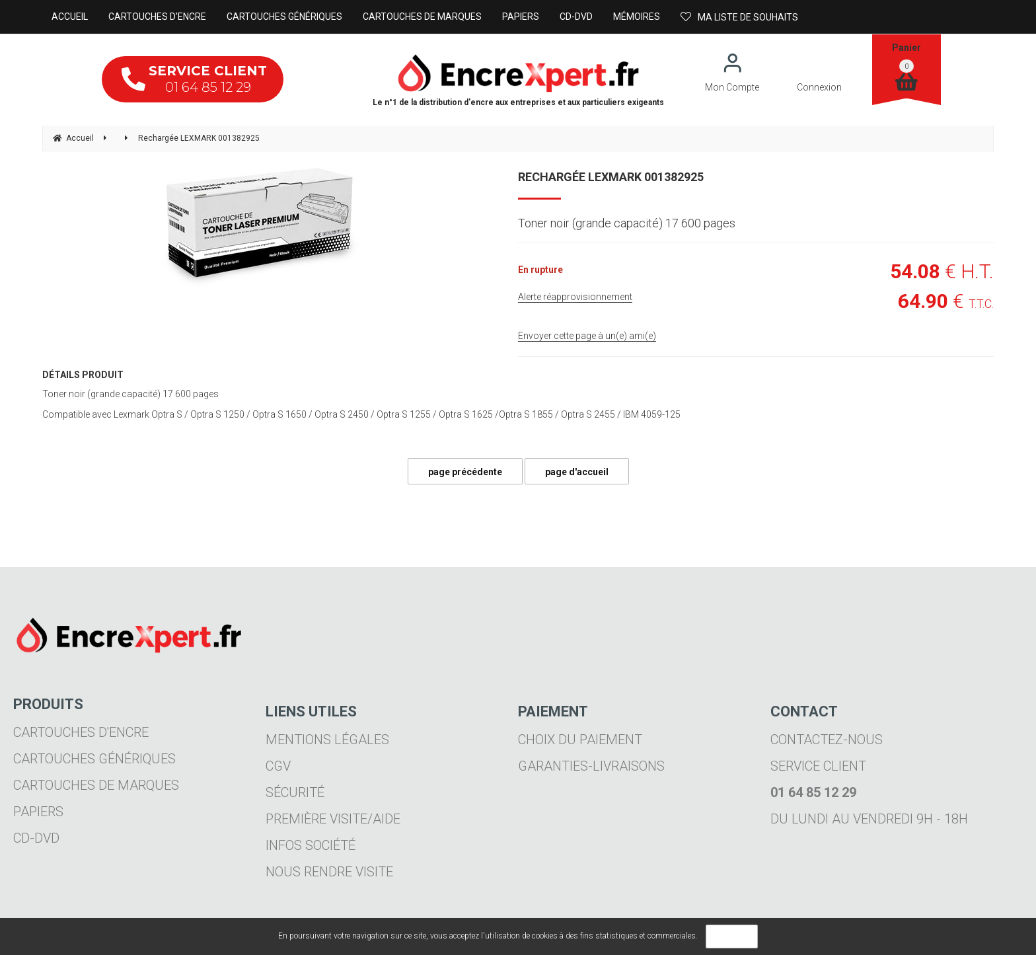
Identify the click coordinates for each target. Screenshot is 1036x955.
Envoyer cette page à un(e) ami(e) (587, 335)
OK (731, 936)
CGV (278, 766)
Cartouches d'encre (81, 732)
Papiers (38, 812)
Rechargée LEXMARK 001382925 (611, 177)
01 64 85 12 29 (194, 79)
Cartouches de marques (96, 785)
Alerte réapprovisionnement (575, 296)
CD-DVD (36, 838)
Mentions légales (327, 739)
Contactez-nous (826, 739)
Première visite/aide (333, 819)
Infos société (310, 845)
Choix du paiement (580, 739)
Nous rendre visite (329, 872)
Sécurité (295, 792)
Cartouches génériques (94, 759)
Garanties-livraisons (591, 766)
